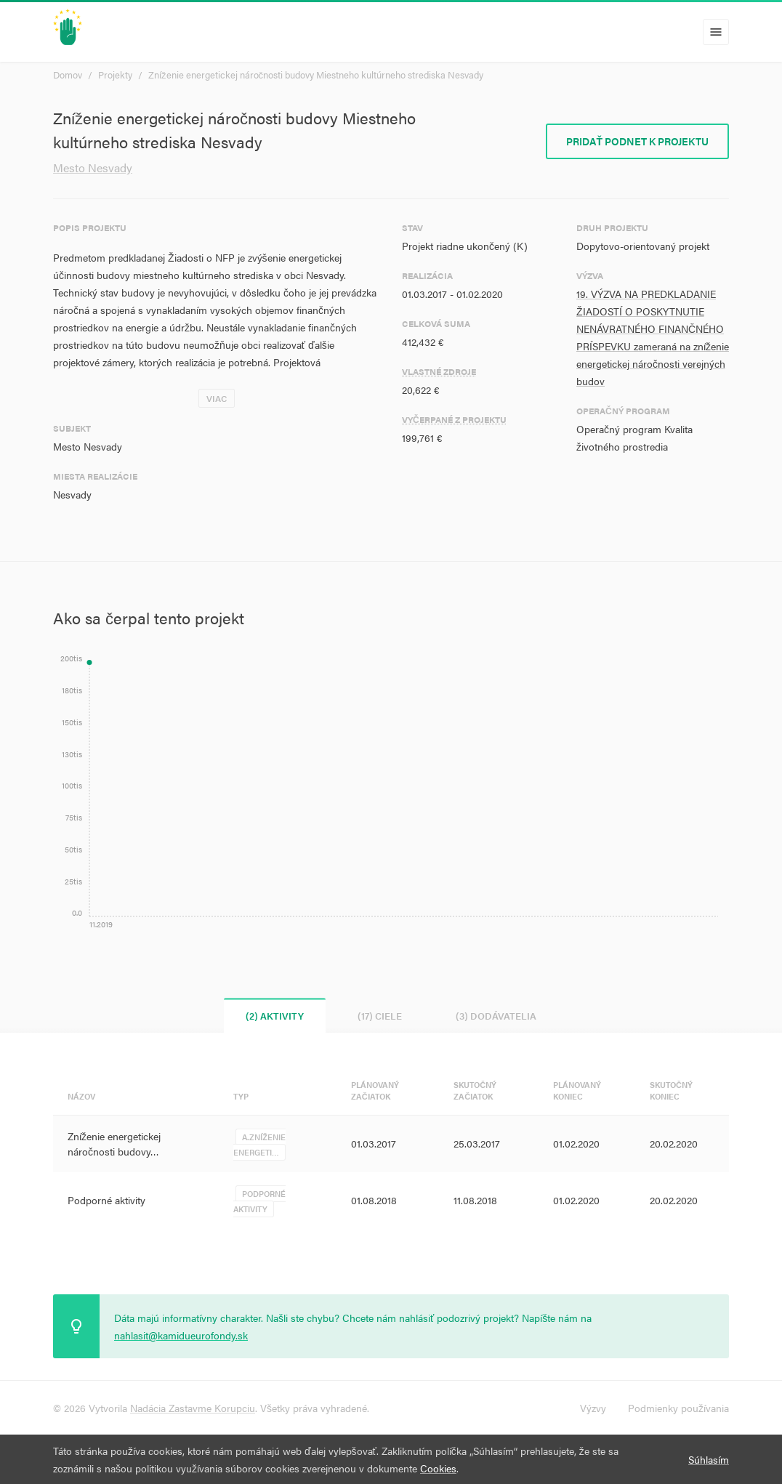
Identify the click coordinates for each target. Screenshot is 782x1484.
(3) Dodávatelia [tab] (496, 1016)
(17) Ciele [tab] (380, 1016)
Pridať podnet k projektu (637, 141)
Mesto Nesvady (92, 167)
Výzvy (593, 1407)
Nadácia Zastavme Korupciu (192, 1407)
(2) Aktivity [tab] (275, 1016)
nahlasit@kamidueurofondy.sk (181, 1335)
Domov (67, 74)
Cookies (438, 1468)
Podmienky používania (678, 1407)
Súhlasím (708, 1459)
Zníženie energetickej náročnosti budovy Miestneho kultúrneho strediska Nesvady (315, 74)
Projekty (115, 74)
